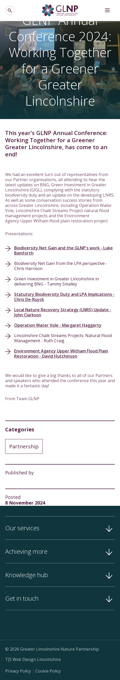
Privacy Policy (18, 671)
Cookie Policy (48, 671)
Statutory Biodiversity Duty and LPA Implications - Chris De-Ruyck (64, 296)
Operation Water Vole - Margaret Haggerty (57, 325)
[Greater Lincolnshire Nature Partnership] (60, 10)
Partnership (24, 446)
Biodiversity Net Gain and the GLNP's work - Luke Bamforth (63, 250)
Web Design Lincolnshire (37, 659)
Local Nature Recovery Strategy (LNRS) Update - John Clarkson (62, 312)
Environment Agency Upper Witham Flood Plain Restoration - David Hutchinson (61, 353)
